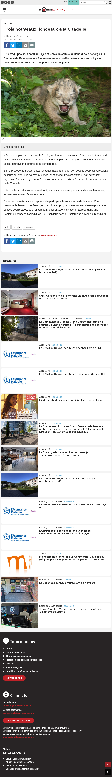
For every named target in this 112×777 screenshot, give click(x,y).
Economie (56, 266)
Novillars (44, 580)
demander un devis (18, 720)
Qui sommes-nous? (15, 652)
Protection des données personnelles (24, 660)
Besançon (44, 501)
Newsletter (14, 678)
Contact (9, 648)
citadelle (16, 227)
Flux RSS (10, 663)
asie (7, 227)
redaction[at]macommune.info (17, 705)
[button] (105, 2)
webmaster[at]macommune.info (18, 737)
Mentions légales (14, 667)
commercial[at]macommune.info (18, 713)
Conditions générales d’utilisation (22, 671)
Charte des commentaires (18, 656)
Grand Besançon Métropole (54, 319)
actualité (10, 23)
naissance (29, 227)
